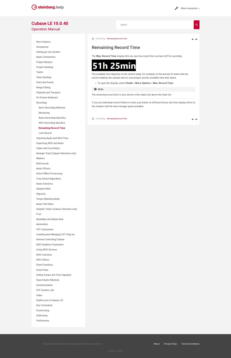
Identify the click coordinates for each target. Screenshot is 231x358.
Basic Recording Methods (52, 107)
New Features (43, 41)
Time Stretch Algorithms (48, 178)
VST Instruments (44, 229)
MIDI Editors (42, 259)
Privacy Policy (170, 344)
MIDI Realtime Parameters (50, 244)
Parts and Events (45, 82)
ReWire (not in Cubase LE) (49, 300)
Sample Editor (43, 188)
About (157, 344)
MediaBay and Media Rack (49, 219)
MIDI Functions (44, 254)
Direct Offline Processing (49, 173)
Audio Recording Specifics (52, 117)
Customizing (42, 310)
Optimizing (41, 315)
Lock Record (45, 133)
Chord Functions (44, 264)
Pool (38, 214)
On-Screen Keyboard (47, 97)
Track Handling (43, 77)
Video (39, 295)
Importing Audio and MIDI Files (52, 138)
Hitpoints (41, 193)
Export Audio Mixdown (47, 280)
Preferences (42, 320)
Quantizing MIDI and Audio (50, 143)
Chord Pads (42, 270)
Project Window (44, 62)
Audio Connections (46, 57)
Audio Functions (44, 183)
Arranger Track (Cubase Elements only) (56, 153)
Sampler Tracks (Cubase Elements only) (56, 209)
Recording (100, 38)
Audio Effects (43, 168)
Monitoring (44, 112)
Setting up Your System (48, 52)
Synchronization (44, 285)
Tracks (39, 72)
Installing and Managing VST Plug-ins (55, 234)
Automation (42, 224)
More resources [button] (187, 8)
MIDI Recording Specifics (52, 122)
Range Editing (43, 87)
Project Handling (44, 67)
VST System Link (45, 290)
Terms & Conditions (190, 344)
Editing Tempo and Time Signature (53, 275)
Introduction (42, 47)
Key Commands (44, 305)
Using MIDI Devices (46, 249)
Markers (40, 158)
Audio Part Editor (45, 204)
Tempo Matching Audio (48, 198)
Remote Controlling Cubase (50, 239)
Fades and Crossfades (48, 148)
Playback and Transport (48, 92)
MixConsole (42, 163)
